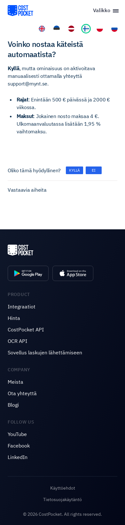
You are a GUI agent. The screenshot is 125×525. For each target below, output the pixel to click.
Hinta (14, 318)
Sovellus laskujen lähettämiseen (45, 352)
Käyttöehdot (62, 488)
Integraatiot (21, 306)
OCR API (17, 341)
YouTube (17, 434)
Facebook (19, 445)
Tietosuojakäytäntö (62, 499)
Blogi (13, 405)
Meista (15, 382)
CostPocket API (26, 329)
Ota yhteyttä (22, 393)
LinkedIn (17, 457)
